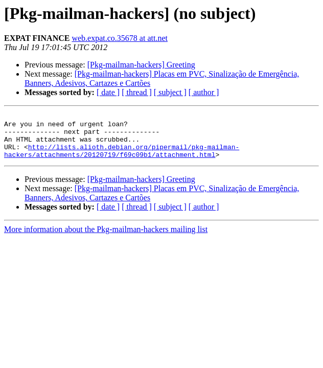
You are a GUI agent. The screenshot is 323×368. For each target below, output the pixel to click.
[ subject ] (170, 92)
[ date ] (108, 92)
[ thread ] (137, 92)
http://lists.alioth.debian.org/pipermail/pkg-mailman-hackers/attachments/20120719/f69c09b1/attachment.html (121, 159)
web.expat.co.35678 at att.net (120, 38)
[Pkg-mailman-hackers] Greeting (141, 64)
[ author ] (204, 92)
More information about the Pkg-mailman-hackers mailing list (105, 238)
